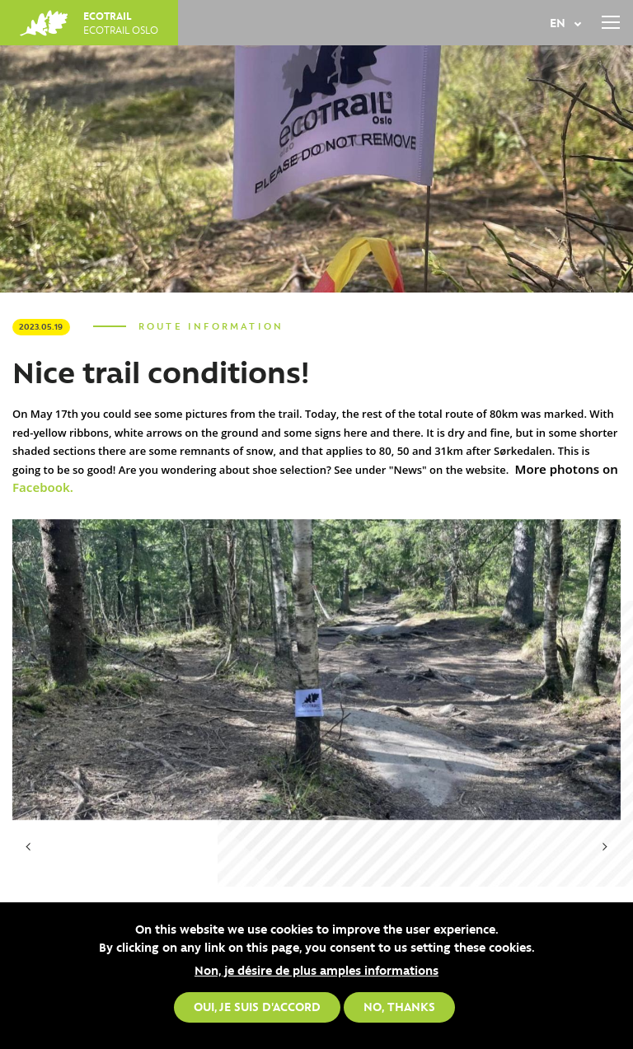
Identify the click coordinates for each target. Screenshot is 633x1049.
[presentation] (28, 847)
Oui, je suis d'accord (257, 1006)
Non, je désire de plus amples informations (316, 970)
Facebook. (42, 487)
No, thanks (399, 1006)
